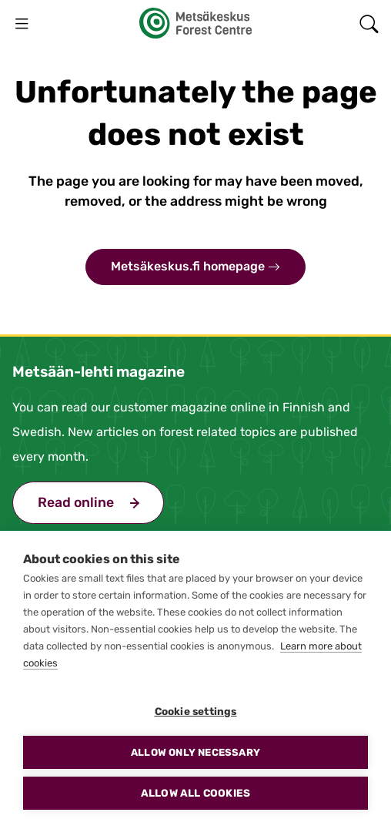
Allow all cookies (195, 793)
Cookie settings (196, 711)
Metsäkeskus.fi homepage (195, 267)
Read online (101, 500)
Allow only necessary (195, 752)
